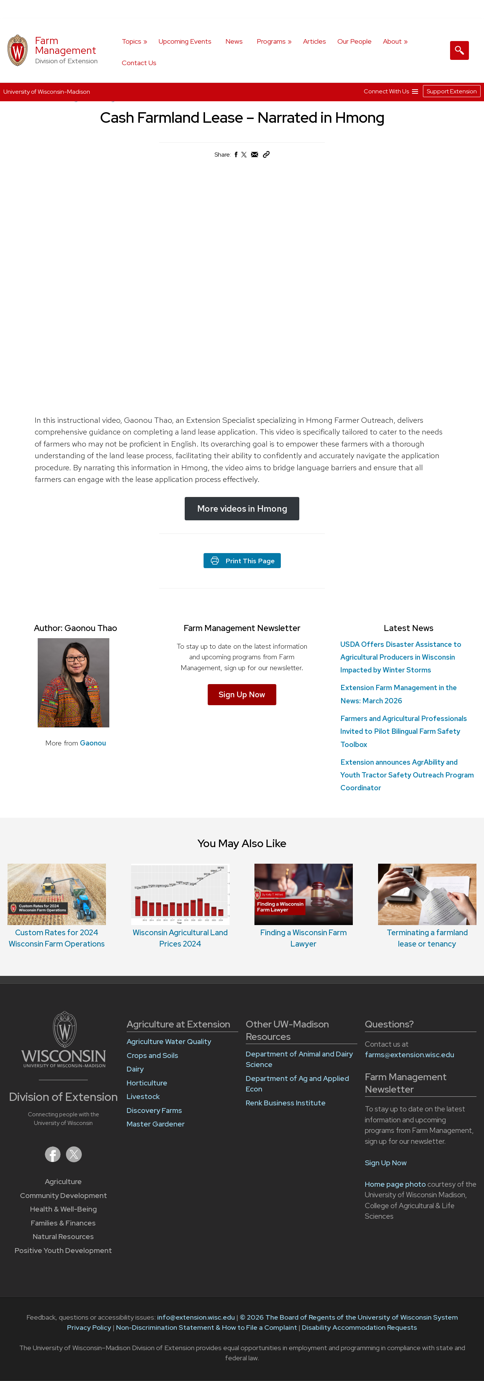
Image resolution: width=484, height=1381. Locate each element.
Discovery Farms (154, 1110)
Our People (354, 41)
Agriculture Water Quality (169, 1041)
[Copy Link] (266, 156)
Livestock (143, 1096)
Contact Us (139, 62)
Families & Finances (63, 1223)
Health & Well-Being (63, 1209)
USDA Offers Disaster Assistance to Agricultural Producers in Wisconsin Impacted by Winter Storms (400, 657)
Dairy (135, 1069)
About (392, 41)
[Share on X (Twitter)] (244, 158)
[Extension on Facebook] (53, 1160)
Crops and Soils (152, 1055)
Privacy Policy (89, 1327)
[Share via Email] (255, 156)
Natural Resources (63, 1236)
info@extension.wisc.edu (196, 1317)
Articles (314, 41)
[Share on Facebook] (235, 156)
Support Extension (452, 91)
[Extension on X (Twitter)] (74, 1160)
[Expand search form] (459, 50)
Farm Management (65, 45)
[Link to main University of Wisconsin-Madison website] (63, 1065)
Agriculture (63, 1181)
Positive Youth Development (63, 1250)
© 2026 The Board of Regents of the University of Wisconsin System (349, 1317)
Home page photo (395, 1184)
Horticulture (147, 1083)
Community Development (63, 1195)
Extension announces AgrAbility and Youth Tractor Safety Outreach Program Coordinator (407, 775)
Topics (131, 41)
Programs (271, 41)
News (234, 41)
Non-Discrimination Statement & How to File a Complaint (206, 1327)
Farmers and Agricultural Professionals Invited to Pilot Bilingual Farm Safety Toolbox (403, 731)
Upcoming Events (185, 41)
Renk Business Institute (286, 1103)
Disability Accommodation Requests (359, 1327)
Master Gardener (156, 1124)
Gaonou (93, 743)
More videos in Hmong (242, 508)
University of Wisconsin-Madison (46, 92)
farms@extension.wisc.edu (409, 1054)
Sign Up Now (242, 694)
